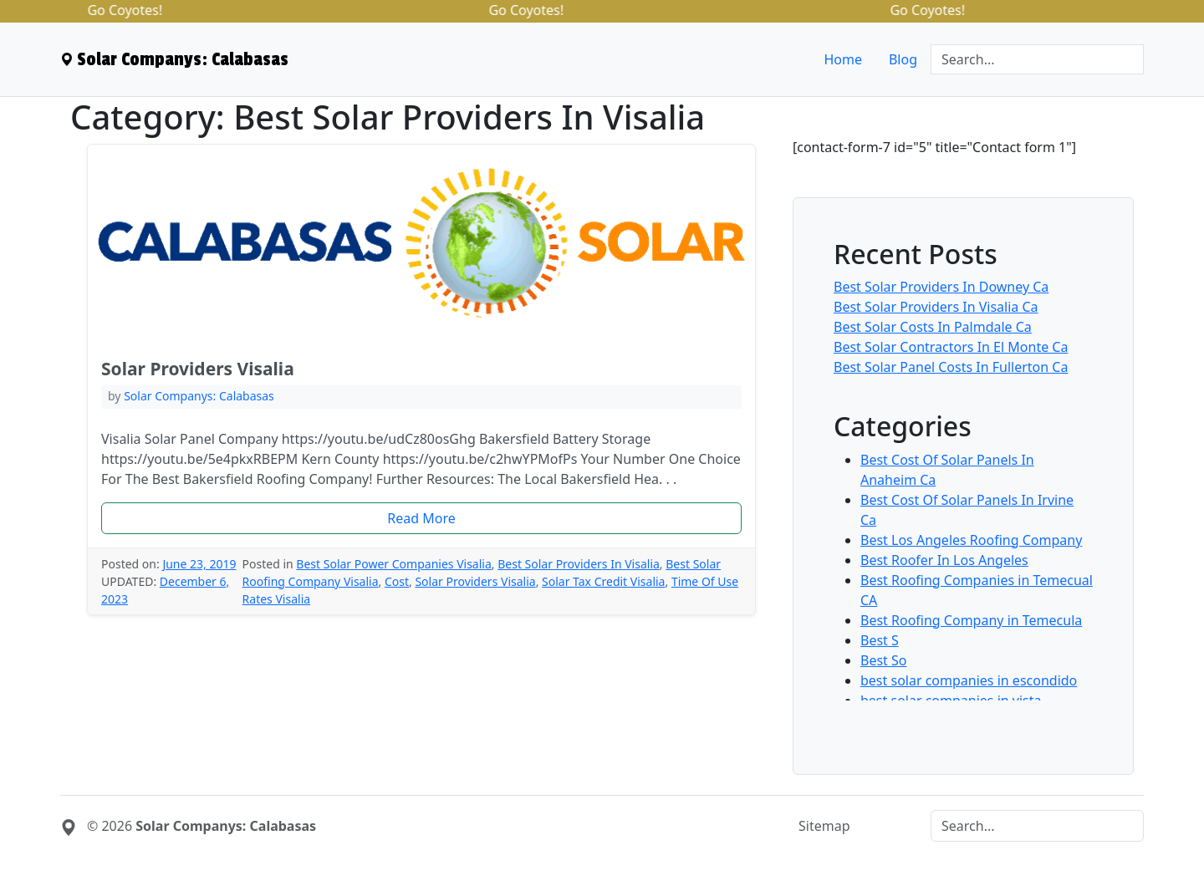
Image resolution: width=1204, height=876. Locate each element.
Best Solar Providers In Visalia (578, 564)
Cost (397, 581)
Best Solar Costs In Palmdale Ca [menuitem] (933, 327)
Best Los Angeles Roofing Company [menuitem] (971, 540)
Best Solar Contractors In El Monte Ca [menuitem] (951, 347)
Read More (421, 518)
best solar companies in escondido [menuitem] (968, 680)
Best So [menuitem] (883, 660)
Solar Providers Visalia (197, 368)
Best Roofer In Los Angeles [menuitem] (944, 560)
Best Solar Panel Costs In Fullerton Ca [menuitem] (951, 367)
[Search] (1037, 59)
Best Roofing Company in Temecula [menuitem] (971, 620)
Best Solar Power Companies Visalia (393, 564)
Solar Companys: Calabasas (199, 396)
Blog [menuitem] (903, 59)
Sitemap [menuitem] (824, 826)
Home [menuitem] (843, 59)
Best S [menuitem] (879, 640)
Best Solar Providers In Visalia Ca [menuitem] (936, 307)
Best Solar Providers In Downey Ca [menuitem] (941, 287)
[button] (421, 518)
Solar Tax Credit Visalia (603, 581)
